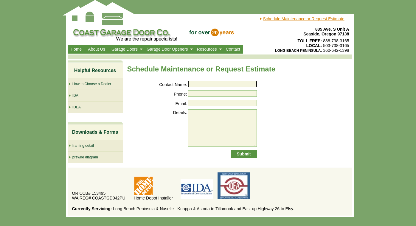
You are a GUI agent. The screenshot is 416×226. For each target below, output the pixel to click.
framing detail (81, 145)
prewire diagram (83, 157)
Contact (233, 49)
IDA (73, 95)
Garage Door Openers (167, 49)
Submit (244, 154)
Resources (207, 49)
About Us (96, 49)
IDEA (74, 107)
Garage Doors (124, 49)
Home (76, 49)
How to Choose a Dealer (89, 84)
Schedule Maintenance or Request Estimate (303, 18)
